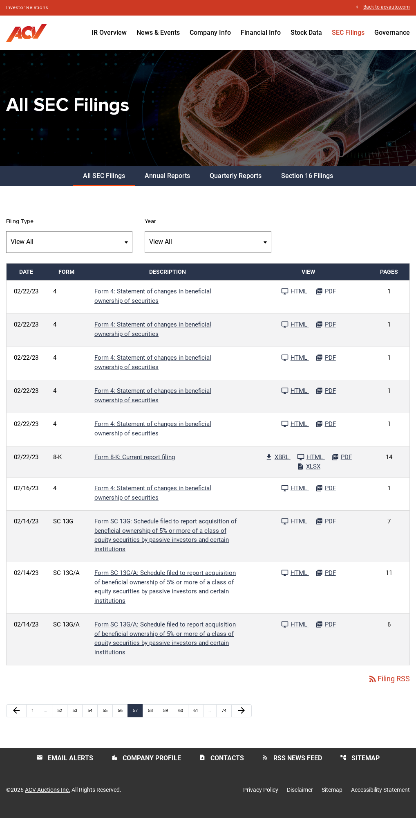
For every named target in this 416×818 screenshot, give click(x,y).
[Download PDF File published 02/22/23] (325, 298)
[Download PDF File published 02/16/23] (325, 494)
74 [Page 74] (226, 717)
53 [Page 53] (77, 717)
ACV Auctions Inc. (47, 796)
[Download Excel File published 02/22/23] (308, 473)
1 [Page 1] (35, 717)
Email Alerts (64, 764)
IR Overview (109, 32)
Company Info (210, 32)
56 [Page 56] (122, 717)
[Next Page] (241, 717)
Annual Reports (167, 182)
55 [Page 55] (107, 717)
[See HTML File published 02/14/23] (295, 528)
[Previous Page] (16, 717)
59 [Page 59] (168, 717)
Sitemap (360, 764)
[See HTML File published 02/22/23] (295, 298)
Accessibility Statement (380, 796)
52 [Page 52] (62, 717)
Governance (392, 32)
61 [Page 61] (198, 717)
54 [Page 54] (92, 717)
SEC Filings (348, 32)
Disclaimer (300, 796)
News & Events (158, 32)
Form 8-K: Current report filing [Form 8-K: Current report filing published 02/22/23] (134, 463)
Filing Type (20, 228)
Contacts (221, 764)
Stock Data (306, 32)
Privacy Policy (260, 796)
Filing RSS (389, 685)
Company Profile (146, 764)
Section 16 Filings (307, 182)
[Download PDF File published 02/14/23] (325, 528)
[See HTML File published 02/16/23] (295, 494)
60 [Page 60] (183, 717)
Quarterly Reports (236, 182)
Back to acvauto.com (386, 7)
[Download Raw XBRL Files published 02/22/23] (278, 463)
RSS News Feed (292, 764)
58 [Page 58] (153, 717)
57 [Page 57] (137, 717)
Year (150, 228)
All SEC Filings (104, 182)
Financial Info (261, 32)
